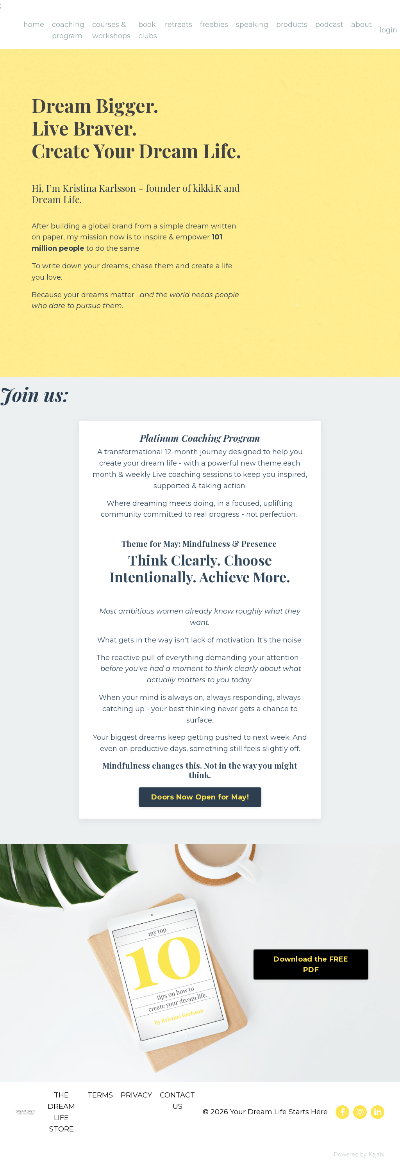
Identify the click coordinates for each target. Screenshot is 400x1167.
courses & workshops (111, 30)
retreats (178, 24)
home (33, 24)
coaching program (68, 30)
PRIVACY (136, 1095)
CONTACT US (177, 1101)
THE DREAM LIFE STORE (61, 1112)
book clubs (147, 30)
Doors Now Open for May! (200, 797)
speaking (252, 24)
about (361, 24)
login (388, 30)
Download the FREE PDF (310, 964)
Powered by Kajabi (359, 1154)
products (291, 24)
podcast (329, 24)
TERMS (100, 1095)
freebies (214, 24)
